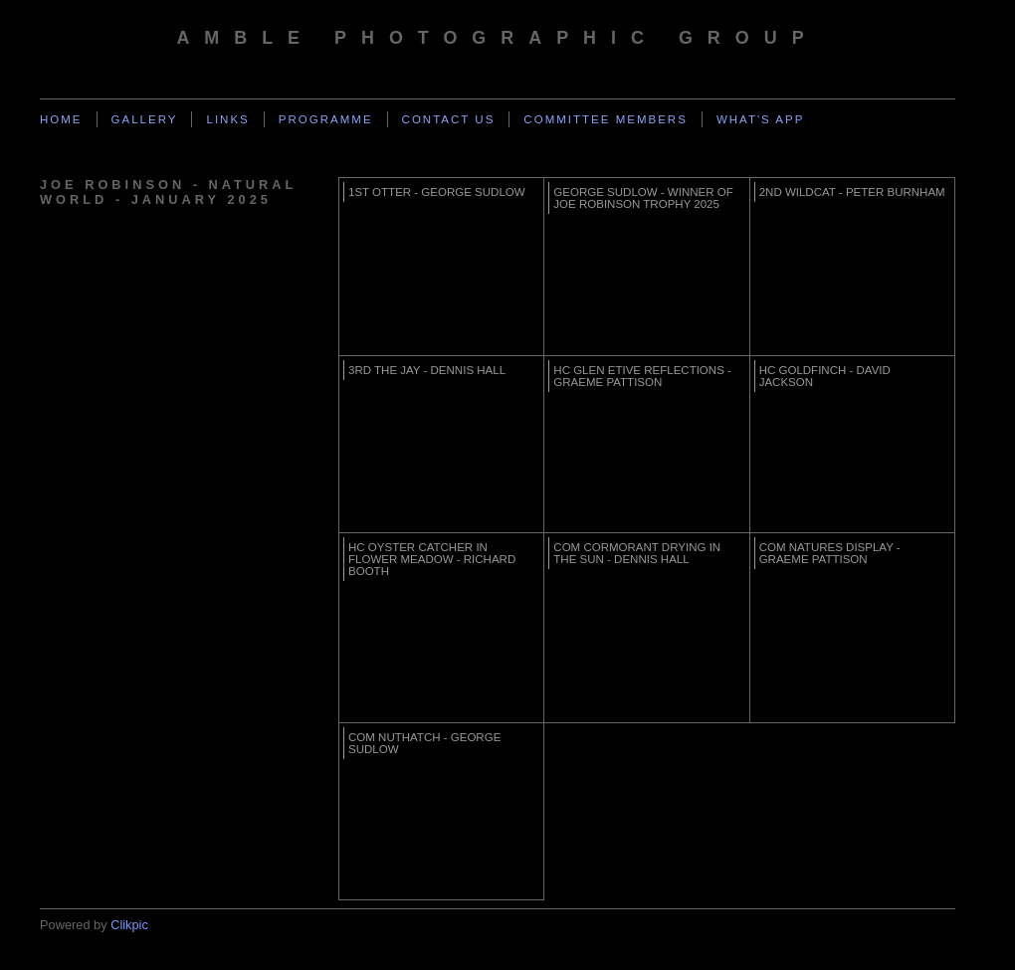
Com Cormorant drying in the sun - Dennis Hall (636, 553)
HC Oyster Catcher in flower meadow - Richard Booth (431, 559)
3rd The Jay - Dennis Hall (427, 370)
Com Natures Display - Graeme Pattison (830, 553)
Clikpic (129, 924)
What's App (760, 119)
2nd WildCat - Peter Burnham (852, 192)
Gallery (144, 119)
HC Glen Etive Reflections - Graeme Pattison (642, 376)
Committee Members (605, 119)
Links (227, 119)
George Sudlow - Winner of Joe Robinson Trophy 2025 (642, 198)
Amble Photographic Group (497, 38)
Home (61, 119)
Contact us (449, 119)
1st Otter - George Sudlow (436, 192)
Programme (326, 119)
